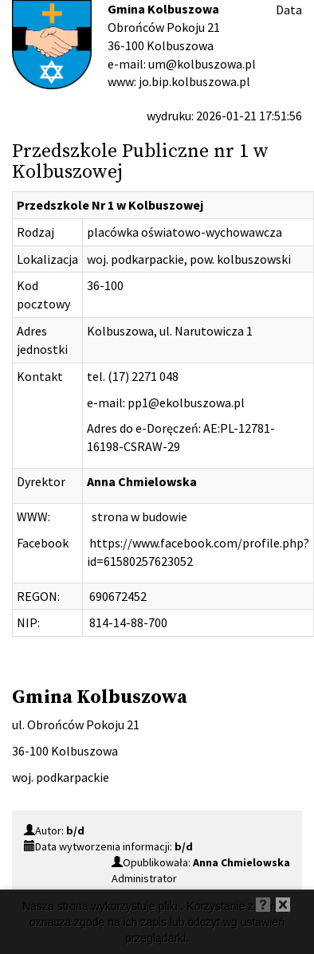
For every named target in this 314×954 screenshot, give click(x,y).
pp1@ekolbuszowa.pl (186, 402)
